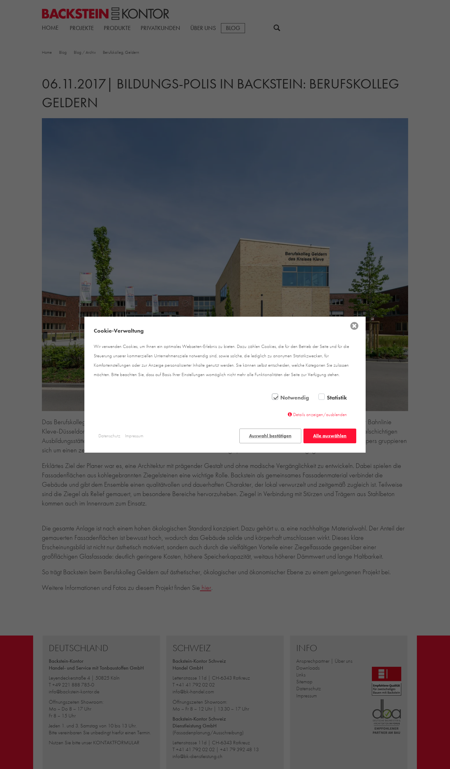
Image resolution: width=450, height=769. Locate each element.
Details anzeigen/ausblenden (320, 414)
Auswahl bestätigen (270, 436)
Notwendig (294, 397)
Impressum (134, 436)
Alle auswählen (330, 436)
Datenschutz (109, 436)
